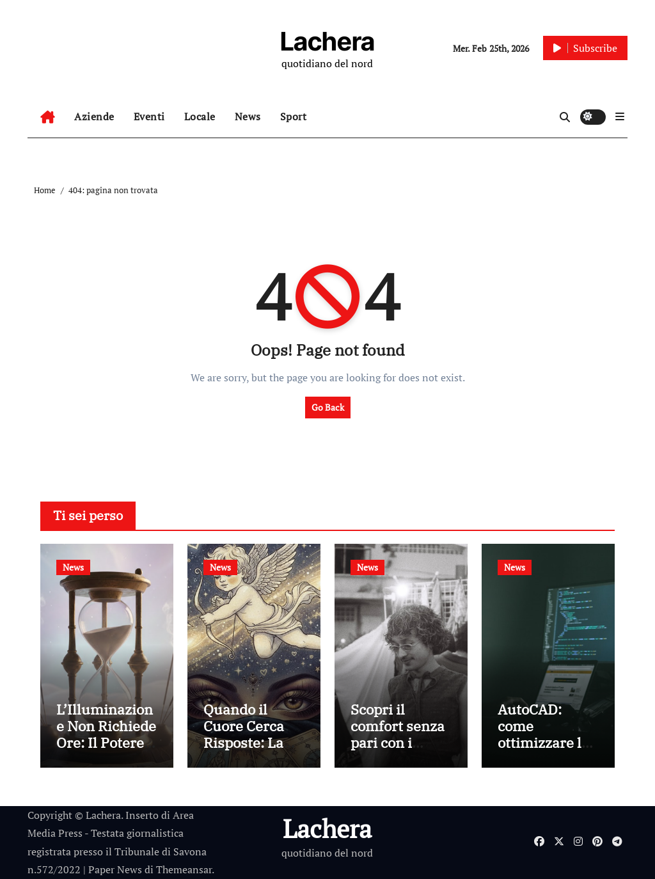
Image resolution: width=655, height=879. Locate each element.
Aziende (94, 116)
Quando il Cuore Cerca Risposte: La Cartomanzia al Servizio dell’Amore (253, 751)
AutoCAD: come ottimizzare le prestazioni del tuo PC (547, 743)
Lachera (327, 41)
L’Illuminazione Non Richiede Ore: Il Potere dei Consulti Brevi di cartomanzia (106, 751)
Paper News (115, 869)
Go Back (328, 407)
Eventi (149, 116)
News (248, 116)
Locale (200, 116)
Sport (293, 116)
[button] (619, 116)
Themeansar (184, 869)
